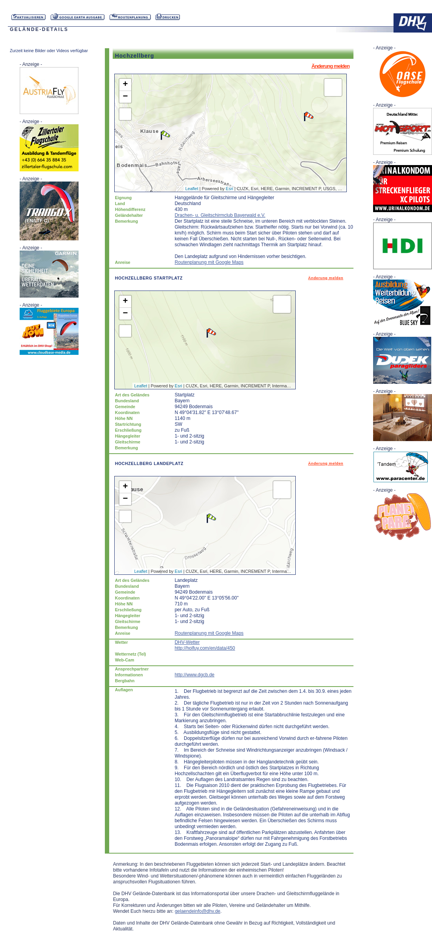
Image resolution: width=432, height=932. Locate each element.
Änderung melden (330, 66)
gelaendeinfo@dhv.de (197, 911)
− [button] (125, 97)
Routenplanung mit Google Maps (209, 262)
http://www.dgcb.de (194, 675)
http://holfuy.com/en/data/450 (205, 648)
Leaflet (191, 188)
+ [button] (125, 85)
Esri (229, 188)
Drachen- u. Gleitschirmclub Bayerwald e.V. (220, 215)
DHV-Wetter (187, 642)
